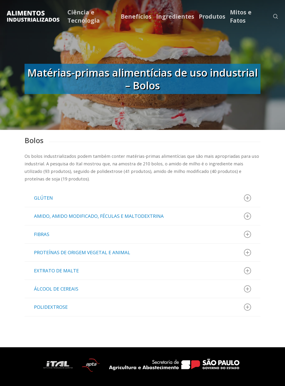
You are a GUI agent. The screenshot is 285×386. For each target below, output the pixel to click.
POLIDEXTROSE (142, 307)
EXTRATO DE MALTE (142, 270)
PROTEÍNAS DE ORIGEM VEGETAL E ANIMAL (142, 252)
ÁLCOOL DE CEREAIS (142, 288)
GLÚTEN (142, 198)
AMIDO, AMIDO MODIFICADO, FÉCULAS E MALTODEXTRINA (142, 216)
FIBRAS (142, 234)
